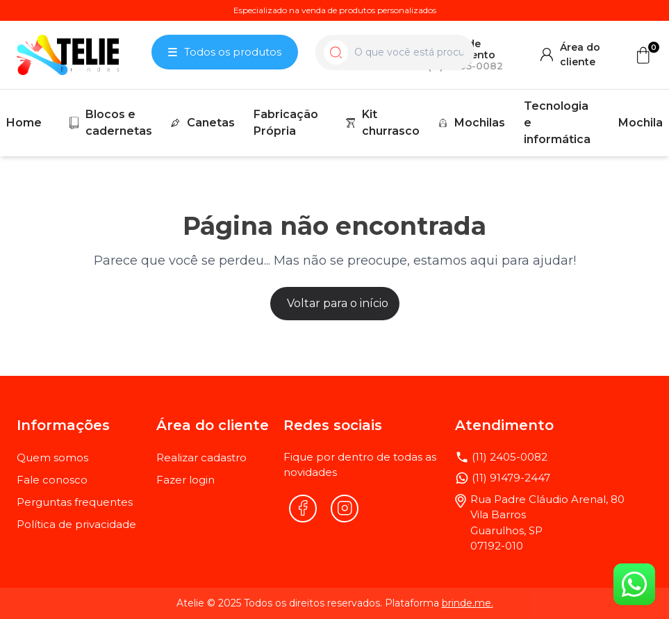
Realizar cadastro (201, 457)
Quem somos (52, 457)
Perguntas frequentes (75, 502)
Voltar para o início (337, 303)
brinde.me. (467, 603)
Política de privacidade (76, 524)
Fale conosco (52, 479)
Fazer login (185, 479)
